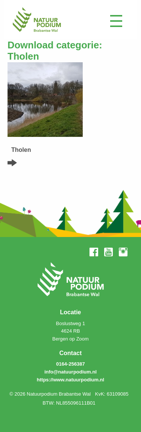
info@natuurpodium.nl (70, 372)
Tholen (21, 150)
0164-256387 (70, 364)
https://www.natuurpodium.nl (70, 379)
